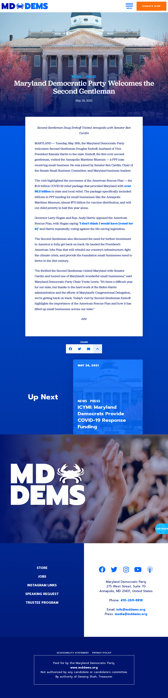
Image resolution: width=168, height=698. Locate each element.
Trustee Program (42, 602)
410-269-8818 (131, 600)
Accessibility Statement (73, 652)
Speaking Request (42, 593)
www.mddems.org (84, 667)
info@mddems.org (130, 609)
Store (42, 567)
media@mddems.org (131, 614)
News (76, 76)
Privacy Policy (101, 652)
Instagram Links (42, 585)
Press (91, 76)
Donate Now (151, 6)
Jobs (42, 576)
